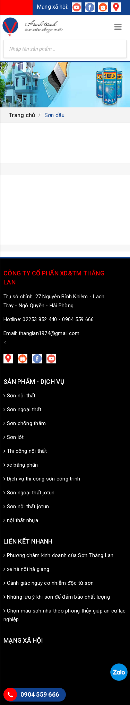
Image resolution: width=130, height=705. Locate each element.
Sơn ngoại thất (22, 409)
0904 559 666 (39, 694)
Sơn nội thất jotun (26, 506)
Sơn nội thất (19, 396)
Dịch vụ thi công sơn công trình (41, 479)
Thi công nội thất (25, 451)
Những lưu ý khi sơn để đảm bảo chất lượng (56, 597)
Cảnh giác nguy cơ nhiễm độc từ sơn (48, 583)
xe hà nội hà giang (26, 569)
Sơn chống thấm (24, 423)
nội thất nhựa (20, 520)
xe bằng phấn (20, 465)
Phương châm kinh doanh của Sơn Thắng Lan (58, 555)
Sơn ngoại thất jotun (29, 493)
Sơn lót (13, 437)
